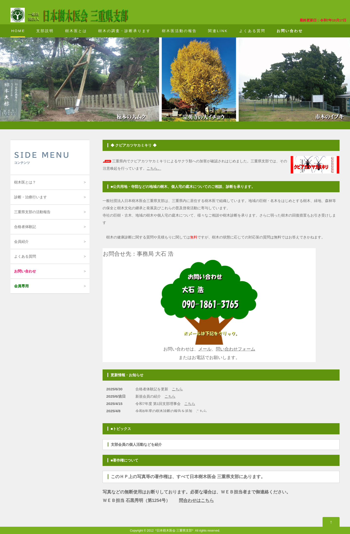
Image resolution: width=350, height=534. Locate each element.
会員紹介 (21, 241)
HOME (18, 31)
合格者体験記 (25, 227)
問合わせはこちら (196, 500)
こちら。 (154, 168)
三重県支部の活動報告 (32, 212)
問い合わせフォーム (235, 349)
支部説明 (45, 31)
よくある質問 (252, 31)
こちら (177, 389)
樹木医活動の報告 (179, 31)
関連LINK (218, 31)
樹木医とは (76, 31)
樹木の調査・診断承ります (124, 31)
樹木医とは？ (25, 182)
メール (204, 349)
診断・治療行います (30, 197)
